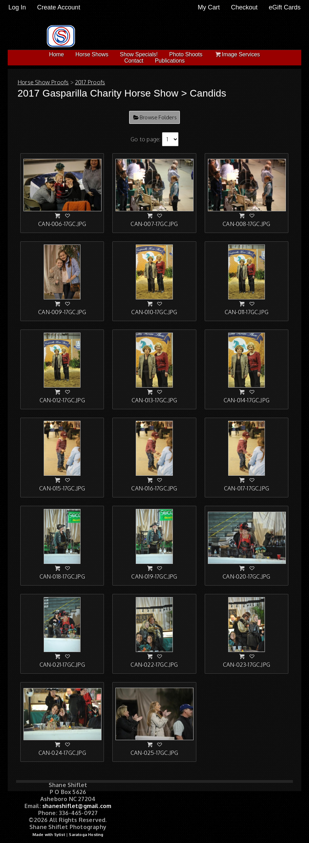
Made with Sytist (49, 834)
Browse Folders (158, 117)
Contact (133, 61)
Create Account (58, 7)
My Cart (210, 7)
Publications (170, 61)
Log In (17, 7)
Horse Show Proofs (43, 82)
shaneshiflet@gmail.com (76, 805)
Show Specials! (139, 54)
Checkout (244, 7)
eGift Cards (285, 7)
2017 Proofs (90, 82)
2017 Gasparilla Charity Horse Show (97, 93)
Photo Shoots (186, 54)
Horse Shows (92, 54)
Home (56, 54)
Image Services (237, 54)
